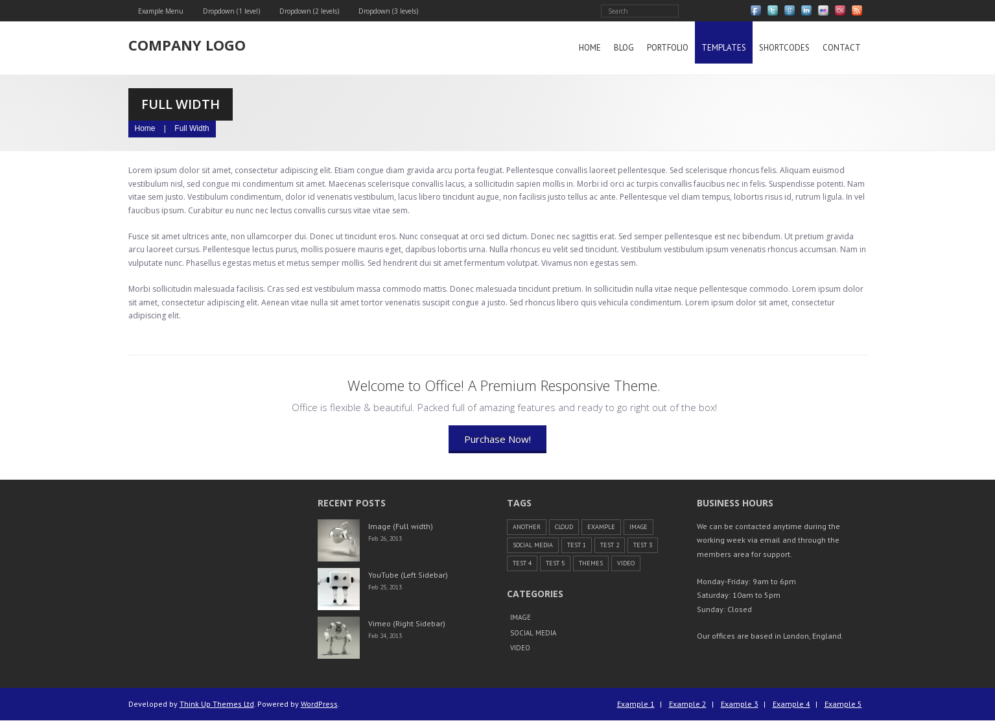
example (601, 527)
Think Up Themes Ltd (217, 704)
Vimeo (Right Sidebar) (406, 623)
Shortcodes (784, 47)
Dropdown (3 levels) (388, 11)
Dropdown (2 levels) (309, 11)
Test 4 (522, 563)
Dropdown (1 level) (231, 11)
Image (638, 527)
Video (626, 563)
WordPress (319, 704)
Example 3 (739, 704)
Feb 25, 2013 (385, 588)
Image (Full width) (400, 526)
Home (590, 47)
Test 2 (609, 545)
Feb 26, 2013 (385, 539)
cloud (564, 527)
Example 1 (636, 704)
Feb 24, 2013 (385, 636)
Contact (842, 47)
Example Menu (160, 11)
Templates (723, 47)
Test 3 (642, 545)
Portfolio (667, 47)
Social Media (533, 545)
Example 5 (843, 704)
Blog (624, 47)
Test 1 (576, 545)
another (527, 527)
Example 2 (688, 704)
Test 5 (555, 563)
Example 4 (791, 704)
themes (591, 563)
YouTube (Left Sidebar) (408, 575)
